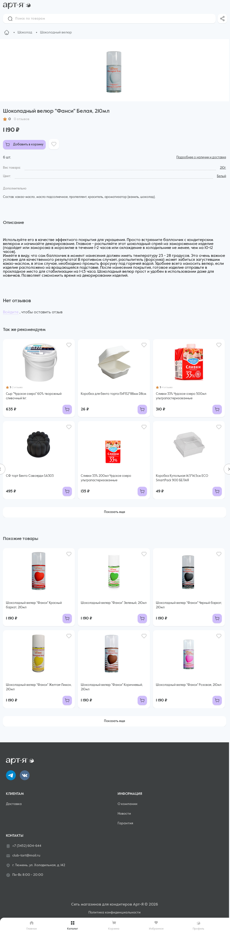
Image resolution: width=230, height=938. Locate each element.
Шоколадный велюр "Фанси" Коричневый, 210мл (112, 687)
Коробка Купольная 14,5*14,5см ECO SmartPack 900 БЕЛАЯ (182, 478)
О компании (127, 804)
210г (223, 167)
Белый (221, 176)
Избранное (156, 925)
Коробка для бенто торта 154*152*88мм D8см (113, 394)
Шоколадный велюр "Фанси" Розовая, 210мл (188, 685)
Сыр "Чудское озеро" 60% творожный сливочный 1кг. (34, 396)
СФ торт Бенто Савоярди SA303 (30, 476)
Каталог (72, 925)
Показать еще (114, 512)
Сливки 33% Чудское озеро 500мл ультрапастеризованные (181, 396)
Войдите (11, 312)
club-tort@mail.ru (23, 856)
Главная (31, 925)
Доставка (14, 804)
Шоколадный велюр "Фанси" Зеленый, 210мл (113, 603)
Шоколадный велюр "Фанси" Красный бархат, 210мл (34, 605)
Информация (130, 794)
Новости (124, 813)
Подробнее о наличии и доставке (201, 157)
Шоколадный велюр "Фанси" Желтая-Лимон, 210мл (39, 687)
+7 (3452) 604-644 (23, 846)
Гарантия (125, 823)
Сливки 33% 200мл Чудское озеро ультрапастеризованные (106, 478)
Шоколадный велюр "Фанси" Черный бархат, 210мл (189, 605)
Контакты (14, 835)
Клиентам (15, 794)
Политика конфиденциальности (114, 912)
